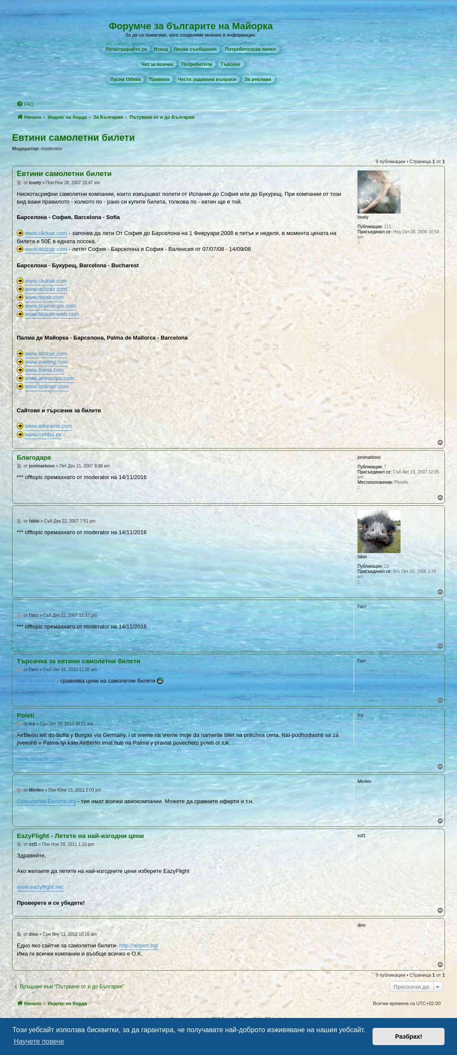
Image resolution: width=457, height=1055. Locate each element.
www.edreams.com (48, 426)
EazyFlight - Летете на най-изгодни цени (80, 835)
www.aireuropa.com (49, 378)
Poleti (25, 715)
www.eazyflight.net (40, 887)
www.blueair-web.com (52, 314)
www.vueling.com (46, 362)
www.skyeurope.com (50, 306)
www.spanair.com (46, 386)
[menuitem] (126, 49)
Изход (160, 49)
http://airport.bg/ (139, 945)
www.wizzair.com (46, 249)
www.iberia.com (44, 370)
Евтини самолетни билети (73, 137)
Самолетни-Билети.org (46, 801)
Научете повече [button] (39, 1041)
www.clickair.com (46, 233)
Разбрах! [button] (408, 1036)
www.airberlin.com (39, 758)
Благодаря (34, 457)
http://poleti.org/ (36, 681)
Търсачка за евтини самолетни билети (78, 661)
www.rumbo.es (43, 434)
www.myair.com (44, 297)
